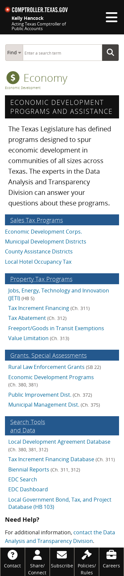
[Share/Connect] (37, 562)
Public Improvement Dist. (50, 394)
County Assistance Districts (39, 251)
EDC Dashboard (28, 489)
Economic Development (22, 88)
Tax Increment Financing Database (61, 459)
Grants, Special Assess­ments (48, 355)
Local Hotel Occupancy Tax (38, 261)
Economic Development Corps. (43, 231)
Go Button (112, 52)
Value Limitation (38, 338)
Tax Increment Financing (49, 308)
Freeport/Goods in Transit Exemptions (56, 328)
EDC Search (22, 479)
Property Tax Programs (41, 279)
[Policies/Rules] (86, 562)
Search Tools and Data (27, 426)
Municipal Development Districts (45, 241)
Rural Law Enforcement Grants (54, 367)
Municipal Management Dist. (54, 404)
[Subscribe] (62, 558)
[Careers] (111, 558)
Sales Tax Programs (36, 220)
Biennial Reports (44, 469)
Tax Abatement (37, 318)
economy (36, 77)
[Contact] (12, 558)
